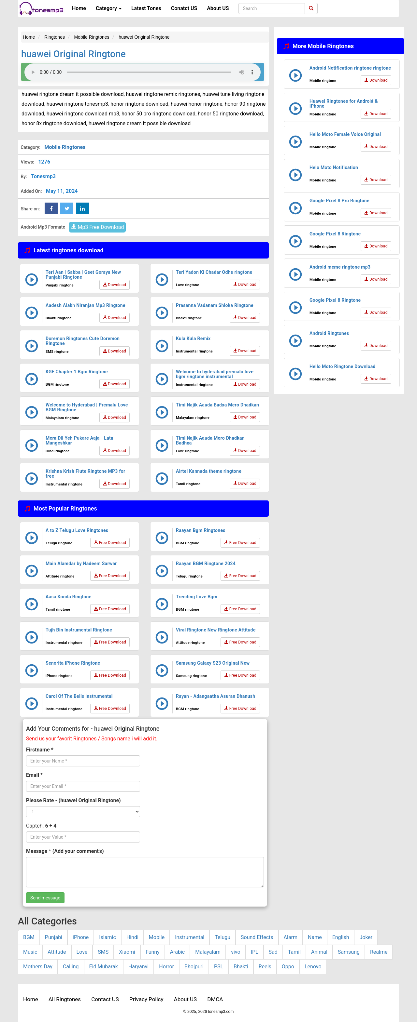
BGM (29, 937)
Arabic (177, 952)
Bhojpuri (194, 966)
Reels (265, 966)
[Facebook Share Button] (51, 208)
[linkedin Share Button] (82, 208)
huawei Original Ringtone (73, 54)
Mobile (157, 937)
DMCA (215, 999)
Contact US (105, 999)
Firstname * (39, 750)
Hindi (132, 937)
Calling (71, 966)
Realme (378, 952)
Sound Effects (257, 937)
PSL (218, 966)
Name (315, 937)
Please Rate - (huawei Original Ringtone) (73, 800)
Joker (365, 937)
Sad (273, 952)
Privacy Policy (146, 999)
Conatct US (184, 8)
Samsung (349, 952)
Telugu (222, 937)
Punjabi (53, 937)
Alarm (290, 937)
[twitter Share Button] (66, 208)
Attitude (57, 952)
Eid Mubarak (103, 966)
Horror (166, 966)
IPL (254, 952)
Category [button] (109, 8)
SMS (103, 952)
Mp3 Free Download (97, 227)
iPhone (81, 937)
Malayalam (208, 952)
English (340, 937)
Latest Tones (146, 8)
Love (82, 952)
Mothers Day (37, 966)
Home (79, 8)
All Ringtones (65, 999)
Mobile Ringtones (64, 147)
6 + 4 (50, 826)
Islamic (107, 937)
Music (30, 952)
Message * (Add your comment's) (65, 851)
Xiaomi (127, 952)
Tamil (294, 952)
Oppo (288, 966)
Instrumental (189, 937)
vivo (235, 952)
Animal (319, 952)
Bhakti (241, 966)
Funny (153, 952)
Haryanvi (138, 966)
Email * (34, 775)
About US (218, 8)
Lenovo (313, 966)
